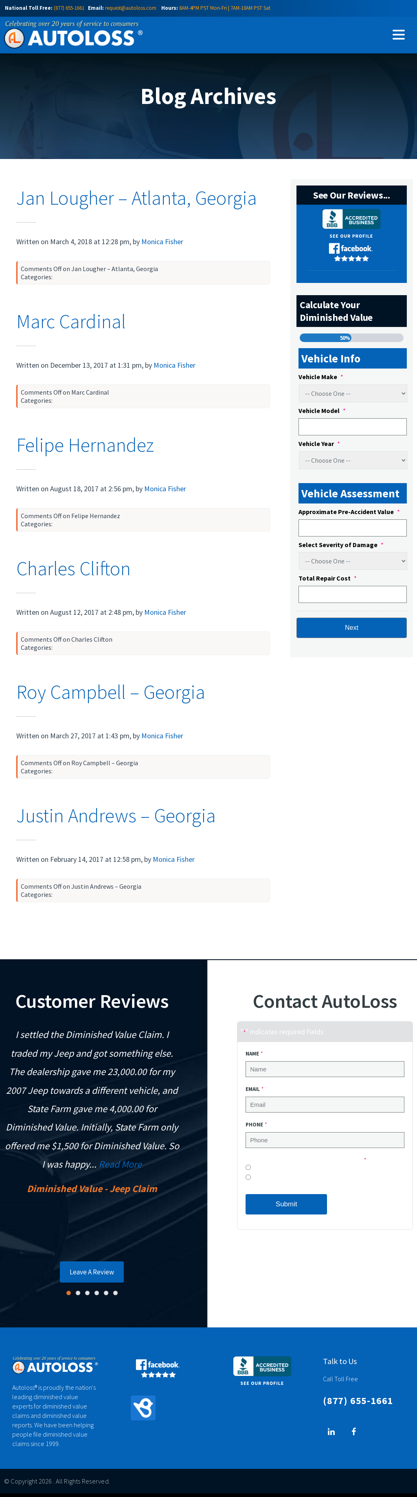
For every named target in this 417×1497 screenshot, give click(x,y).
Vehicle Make (320, 380)
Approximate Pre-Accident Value (349, 515)
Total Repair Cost (327, 582)
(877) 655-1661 (69, 7)
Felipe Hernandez (85, 448)
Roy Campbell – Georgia (110, 695)
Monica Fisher (162, 245)
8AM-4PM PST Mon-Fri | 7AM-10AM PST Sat (224, 7)
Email (254, 1092)
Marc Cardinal (71, 325)
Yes (256, 1183)
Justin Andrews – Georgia (116, 819)
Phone (256, 1128)
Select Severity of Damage (341, 548)
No (255, 1173)
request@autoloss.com (130, 7)
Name (254, 1057)
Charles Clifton (73, 572)
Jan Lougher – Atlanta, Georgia (136, 201)
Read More (120, 1167)
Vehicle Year (319, 447)
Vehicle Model (322, 414)
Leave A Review (92, 1275)
